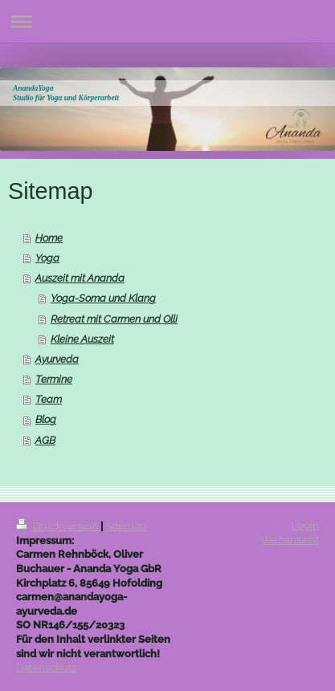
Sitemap (126, 526)
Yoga (47, 258)
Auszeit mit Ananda (80, 278)
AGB (45, 440)
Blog (45, 419)
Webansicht (290, 540)
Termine (53, 379)
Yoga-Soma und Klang (103, 298)
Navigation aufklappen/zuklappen (167, 21)
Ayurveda (57, 359)
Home (49, 238)
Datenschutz (46, 667)
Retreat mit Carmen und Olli (114, 319)
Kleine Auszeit (82, 339)
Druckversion (58, 526)
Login (305, 525)
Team (48, 399)
